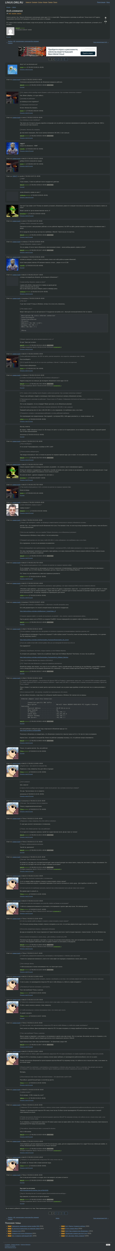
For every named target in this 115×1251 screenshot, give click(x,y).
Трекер (50, 2)
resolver (14, 13)
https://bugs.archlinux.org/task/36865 (30, 730)
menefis (22, 149)
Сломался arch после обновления (22, 1233)
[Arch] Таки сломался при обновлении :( (77, 1231)
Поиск (55, 2)
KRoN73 (22, 511)
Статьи (40, 2)
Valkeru (22, 1098)
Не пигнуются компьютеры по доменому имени (26, 1228)
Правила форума (15, 1244)
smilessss (22, 195)
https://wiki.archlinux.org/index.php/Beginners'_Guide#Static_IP (38, 611)
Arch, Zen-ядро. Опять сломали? (75, 1236)
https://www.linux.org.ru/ (10, 1247)
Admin (14, 7)
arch (10, 13)
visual (21, 67)
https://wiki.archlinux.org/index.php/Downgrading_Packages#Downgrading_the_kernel (44, 640)
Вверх (108, 1244)
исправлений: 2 (57, 911)
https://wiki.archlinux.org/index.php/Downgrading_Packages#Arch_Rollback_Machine (44, 657)
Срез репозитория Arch (100, 42)
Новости (28, 2)
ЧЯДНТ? (14, 176)
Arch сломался (14, 10)
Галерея (34, 2)
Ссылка (8, 37)
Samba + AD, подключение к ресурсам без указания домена (23, 42)
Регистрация (101, 2)
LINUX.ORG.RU (14, 2)
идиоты (19, 13)
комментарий (16, 79)
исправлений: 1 (57, 385)
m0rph (22, 419)
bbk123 (18, 28)
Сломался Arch (16, 1231)
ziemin (22, 110)
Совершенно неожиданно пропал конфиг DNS (25, 1226)
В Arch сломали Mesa (71, 1228)
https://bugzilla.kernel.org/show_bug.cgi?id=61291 (34, 1190)
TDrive (22, 751)
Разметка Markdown (25, 1244)
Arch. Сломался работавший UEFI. (22, 1236)
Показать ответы (24, 151)
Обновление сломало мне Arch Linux (76, 1233)
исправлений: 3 (57, 347)
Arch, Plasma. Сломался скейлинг (75, 1226)
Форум (45, 2)
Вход (108, 2)
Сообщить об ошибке (10, 1246)
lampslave (23, 213)
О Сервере (7, 1244)
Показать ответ (24, 69)
